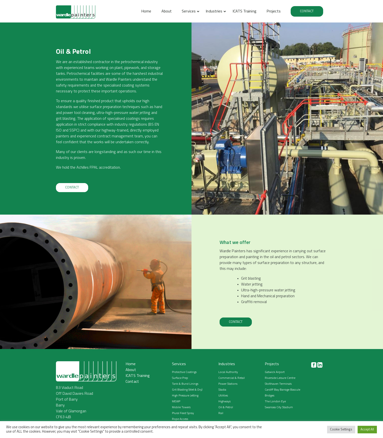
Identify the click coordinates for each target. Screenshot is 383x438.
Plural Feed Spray (183, 413)
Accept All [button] (367, 429)
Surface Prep (180, 378)
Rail (220, 413)
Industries (214, 11)
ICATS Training (244, 11)
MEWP (176, 401)
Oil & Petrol (225, 407)
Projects (273, 11)
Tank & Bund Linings (185, 384)
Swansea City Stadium (279, 407)
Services (189, 11)
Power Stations (227, 384)
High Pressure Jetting (185, 395)
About (166, 11)
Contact (307, 11)
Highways (224, 401)
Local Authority (228, 372)
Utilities (223, 395)
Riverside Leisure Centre (280, 378)
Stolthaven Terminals (278, 384)
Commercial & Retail (231, 378)
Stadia (222, 389)
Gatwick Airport (275, 372)
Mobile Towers (181, 407)
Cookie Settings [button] (341, 429)
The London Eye (275, 401)
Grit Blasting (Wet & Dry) (187, 389)
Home (146, 11)
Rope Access (180, 419)
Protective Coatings (184, 372)
